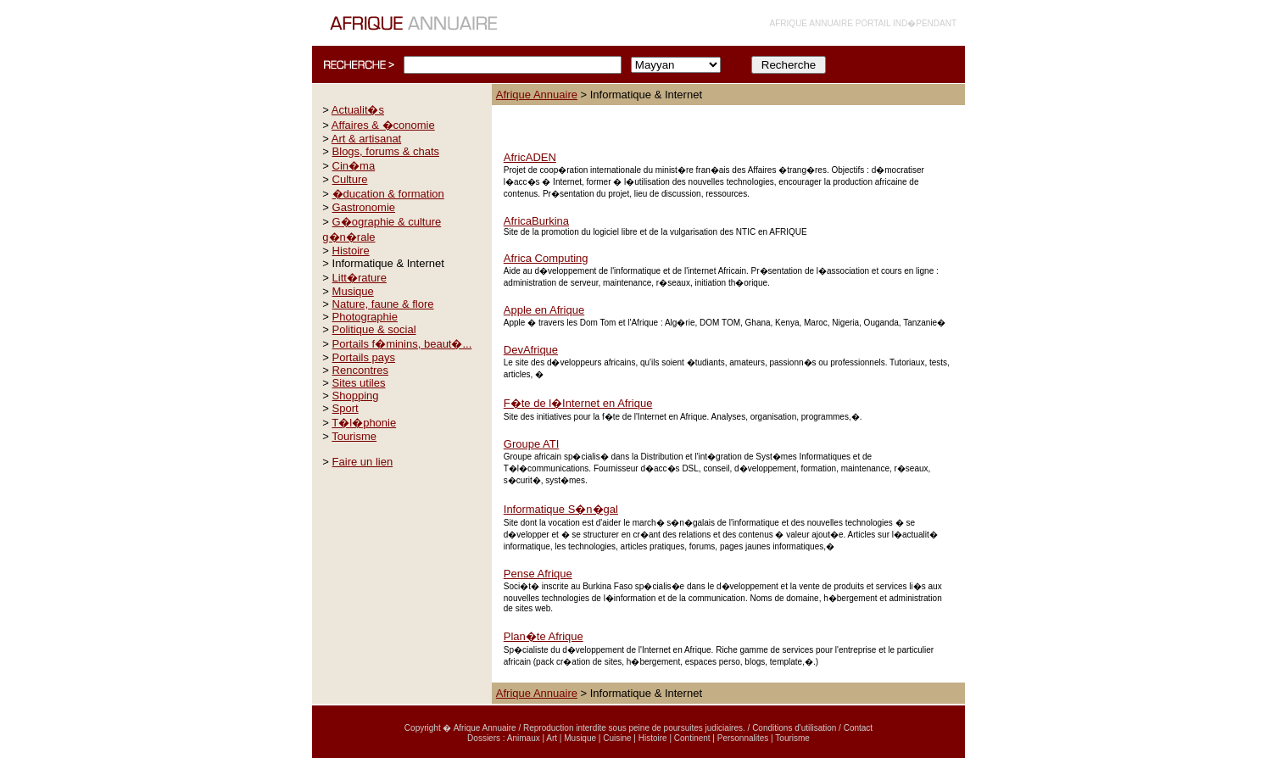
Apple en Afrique (544, 310)
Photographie (365, 316)
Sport (345, 408)
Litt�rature (359, 277)
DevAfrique (531, 349)
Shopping (355, 395)
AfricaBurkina (536, 221)
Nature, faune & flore (383, 304)
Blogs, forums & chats (385, 151)
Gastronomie (363, 207)
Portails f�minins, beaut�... (402, 343)
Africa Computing (546, 258)
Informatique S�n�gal (561, 509)
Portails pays (363, 357)
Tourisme (354, 436)
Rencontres (360, 370)
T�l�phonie (364, 422)
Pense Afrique (538, 573)
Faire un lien (362, 461)
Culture (350, 179)
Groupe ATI (532, 444)
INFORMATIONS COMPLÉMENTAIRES (895, 64)
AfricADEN (530, 157)
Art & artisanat (366, 138)
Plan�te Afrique (543, 636)
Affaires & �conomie (383, 125)
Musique (353, 291)
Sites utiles (359, 382)
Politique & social (374, 329)
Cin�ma (354, 165)
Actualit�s (358, 109)
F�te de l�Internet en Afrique (578, 403)
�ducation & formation (388, 193)
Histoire (351, 250)
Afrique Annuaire (536, 94)
